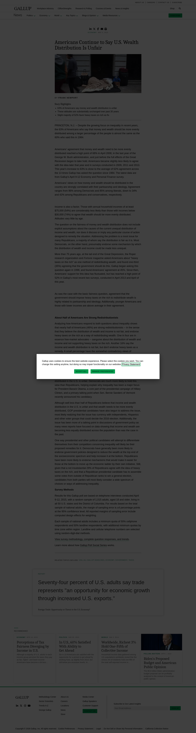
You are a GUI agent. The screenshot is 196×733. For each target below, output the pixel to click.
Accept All (81, 371)
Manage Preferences (102, 371)
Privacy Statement (131, 364)
